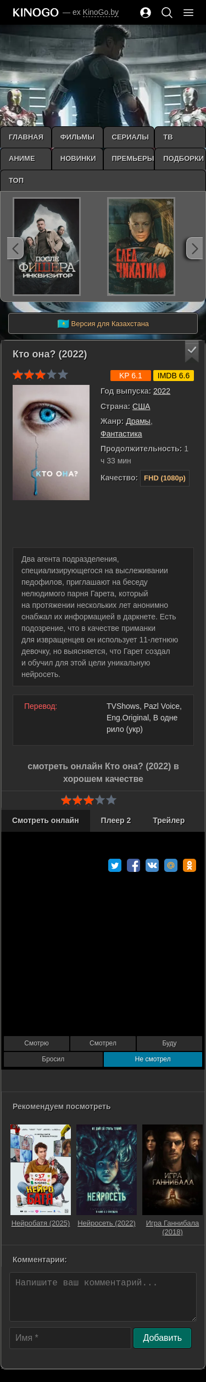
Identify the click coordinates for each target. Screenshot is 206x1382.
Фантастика (121, 433)
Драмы (138, 421)
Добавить (162, 1337)
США (141, 406)
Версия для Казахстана (103, 323)
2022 (161, 391)
